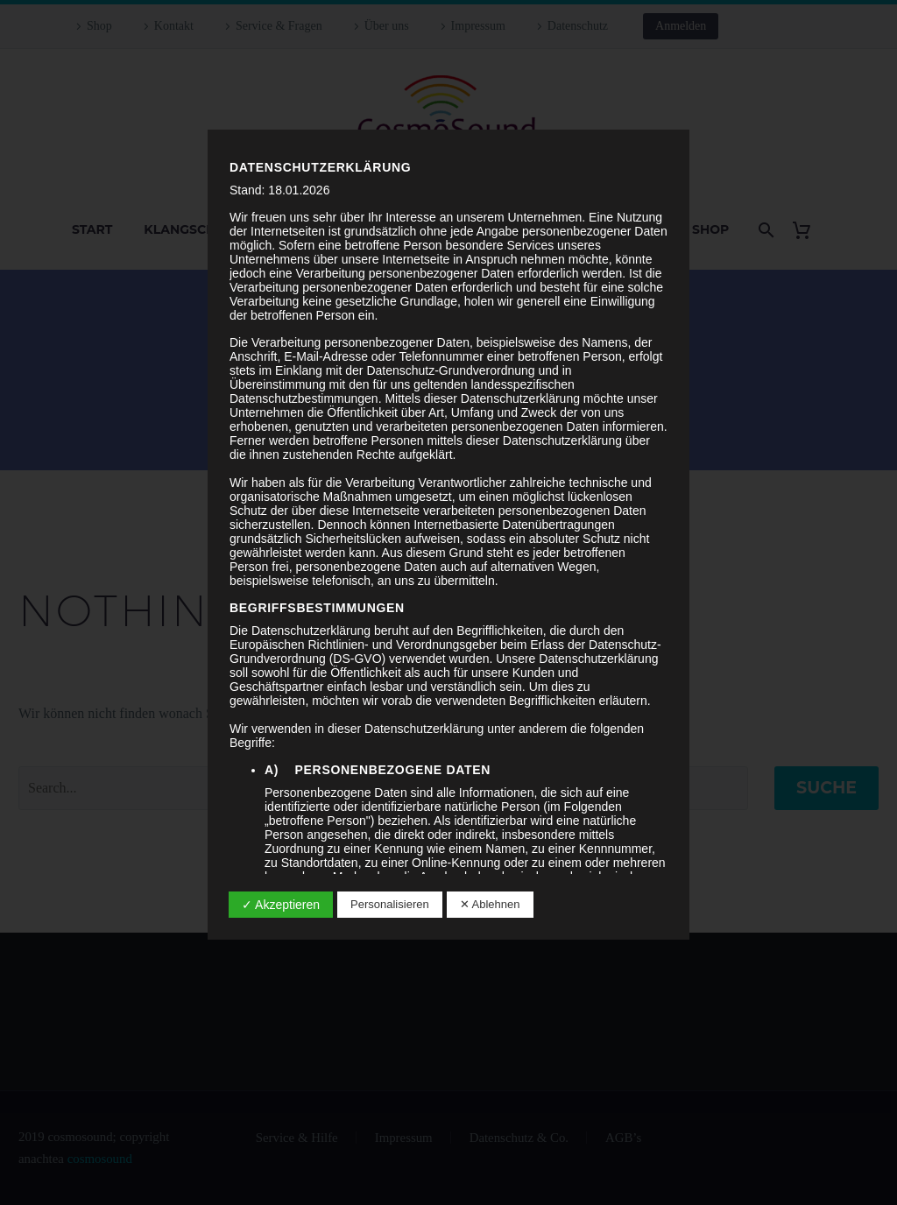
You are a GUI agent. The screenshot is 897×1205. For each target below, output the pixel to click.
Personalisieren (389, 904)
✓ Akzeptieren (281, 905)
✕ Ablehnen (490, 904)
